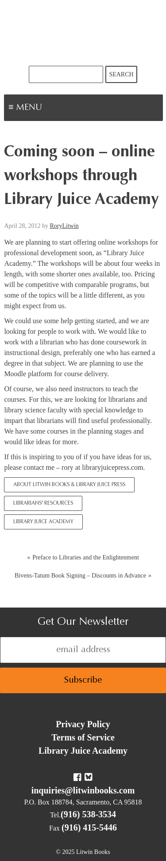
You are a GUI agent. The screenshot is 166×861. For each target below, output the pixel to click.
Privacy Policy (83, 724)
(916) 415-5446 (89, 827)
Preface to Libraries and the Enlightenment (85, 557)
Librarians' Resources (43, 503)
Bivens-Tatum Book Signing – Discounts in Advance (80, 575)
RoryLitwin (64, 226)
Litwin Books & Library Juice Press (83, 33)
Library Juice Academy (43, 522)
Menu (55, 109)
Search (121, 74)
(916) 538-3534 (88, 814)
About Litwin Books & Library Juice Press (69, 484)
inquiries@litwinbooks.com (83, 790)
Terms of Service (83, 737)
